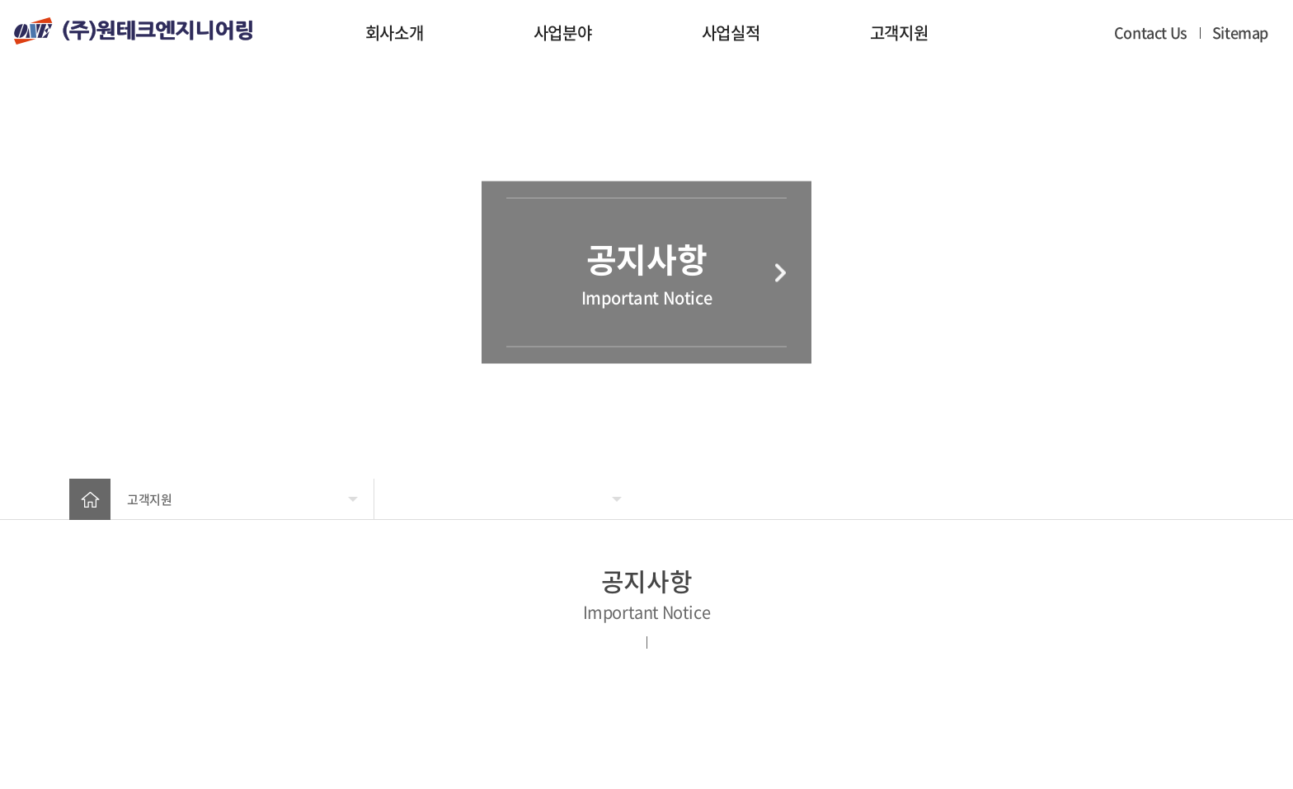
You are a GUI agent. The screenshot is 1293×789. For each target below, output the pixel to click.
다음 (780, 272)
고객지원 (899, 33)
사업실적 (730, 33)
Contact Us (1150, 32)
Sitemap (1240, 32)
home (89, 499)
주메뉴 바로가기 (0, 0)
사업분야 (562, 33)
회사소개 (394, 33)
